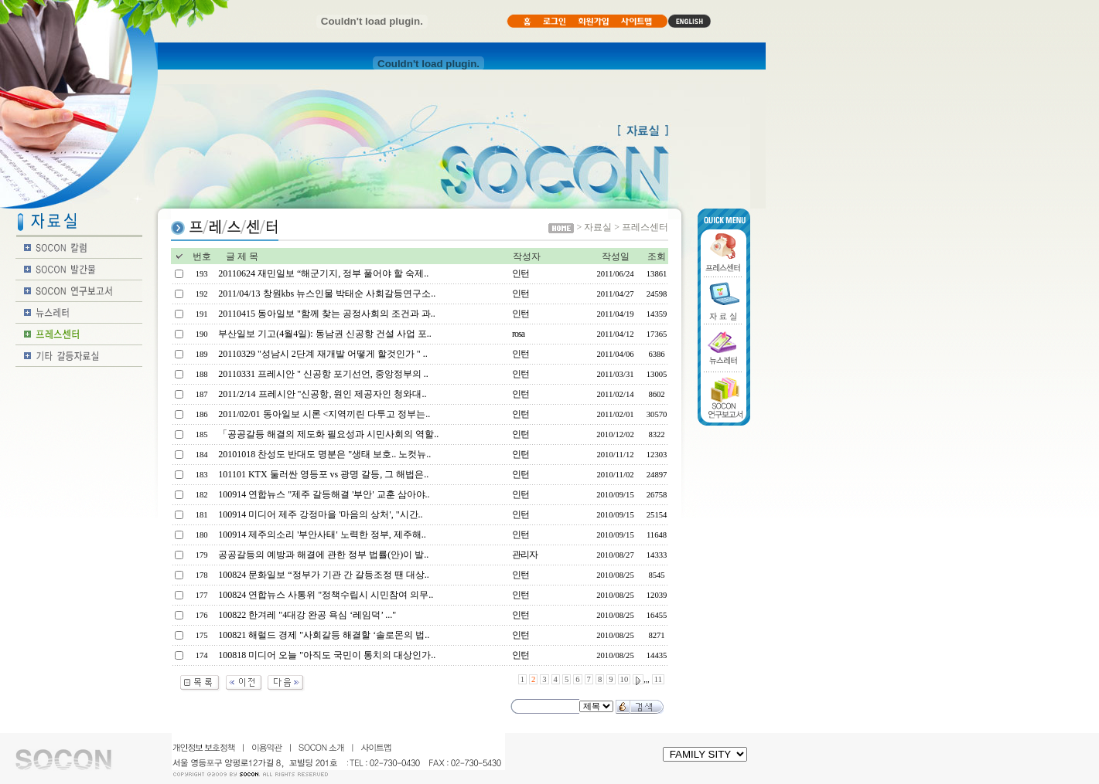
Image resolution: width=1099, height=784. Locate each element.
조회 (656, 256)
